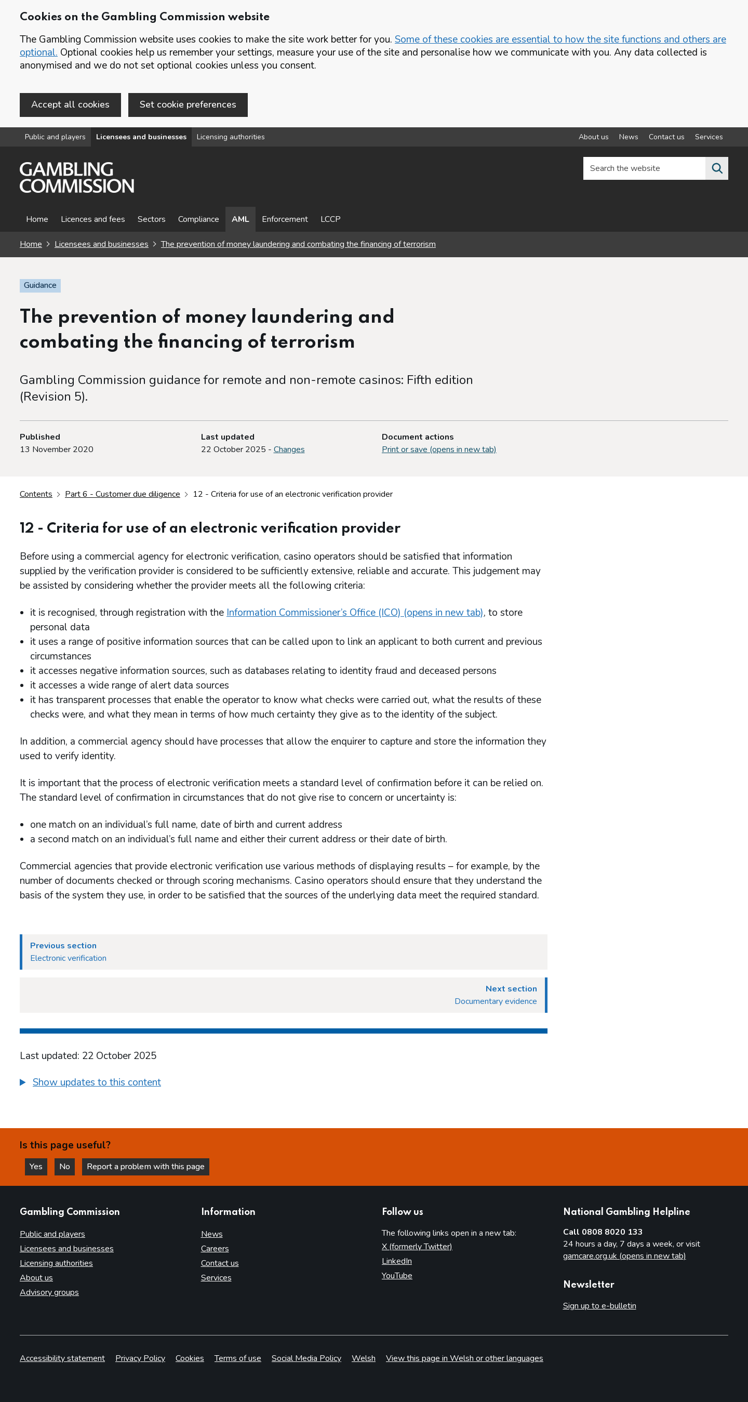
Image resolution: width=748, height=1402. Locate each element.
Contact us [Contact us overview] (667, 137)
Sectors (152, 219)
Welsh (364, 1358)
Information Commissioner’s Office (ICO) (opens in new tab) (355, 612)
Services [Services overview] (709, 137)
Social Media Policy (306, 1358)
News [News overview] (628, 137)
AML (240, 219)
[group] (283, 1084)
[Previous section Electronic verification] (283, 952)
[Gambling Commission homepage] (77, 190)
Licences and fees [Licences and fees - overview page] (93, 219)
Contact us (220, 1263)
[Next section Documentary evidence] (283, 995)
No (67, 1166)
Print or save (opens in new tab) (439, 449)
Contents (36, 494)
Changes (289, 449)
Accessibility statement (62, 1358)
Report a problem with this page (146, 1166)
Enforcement (285, 219)
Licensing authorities (231, 137)
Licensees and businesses (141, 137)
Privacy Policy (140, 1358)
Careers (215, 1248)
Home (37, 219)
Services (216, 1278)
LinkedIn (397, 1261)
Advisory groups (49, 1292)
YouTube (397, 1275)
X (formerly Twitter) (417, 1246)
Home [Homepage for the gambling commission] (31, 244)
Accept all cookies (70, 104)
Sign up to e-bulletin (599, 1306)
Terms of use (238, 1358)
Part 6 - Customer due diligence (122, 494)
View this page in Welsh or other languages (464, 1358)
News (212, 1234)
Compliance (198, 219)
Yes (38, 1166)
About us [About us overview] (594, 137)
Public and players (55, 137)
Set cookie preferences (188, 104)
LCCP (330, 219)
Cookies (190, 1358)
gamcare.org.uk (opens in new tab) (624, 1256)
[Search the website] (716, 168)
